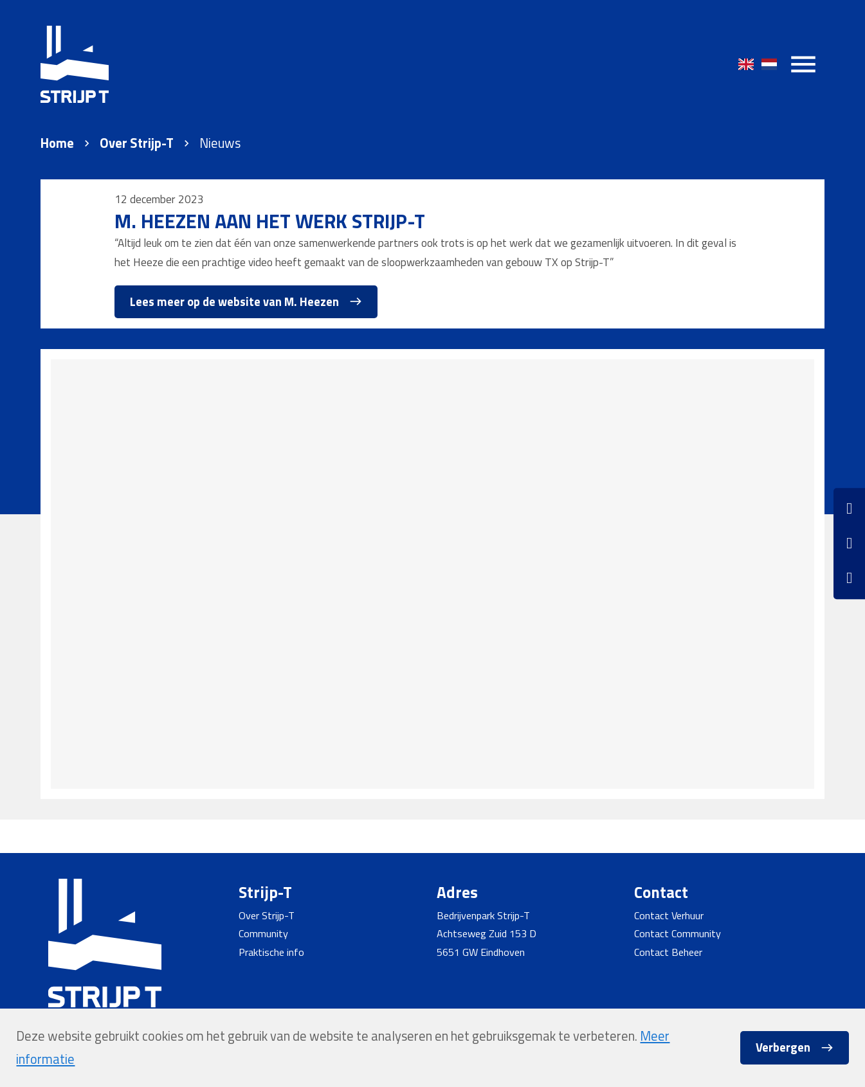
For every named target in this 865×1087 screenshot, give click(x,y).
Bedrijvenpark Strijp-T (483, 915)
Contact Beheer (668, 952)
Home (57, 143)
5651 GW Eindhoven (481, 952)
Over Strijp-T (137, 143)
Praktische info (271, 952)
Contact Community (677, 933)
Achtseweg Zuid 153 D (486, 933)
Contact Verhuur (669, 915)
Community (263, 933)
